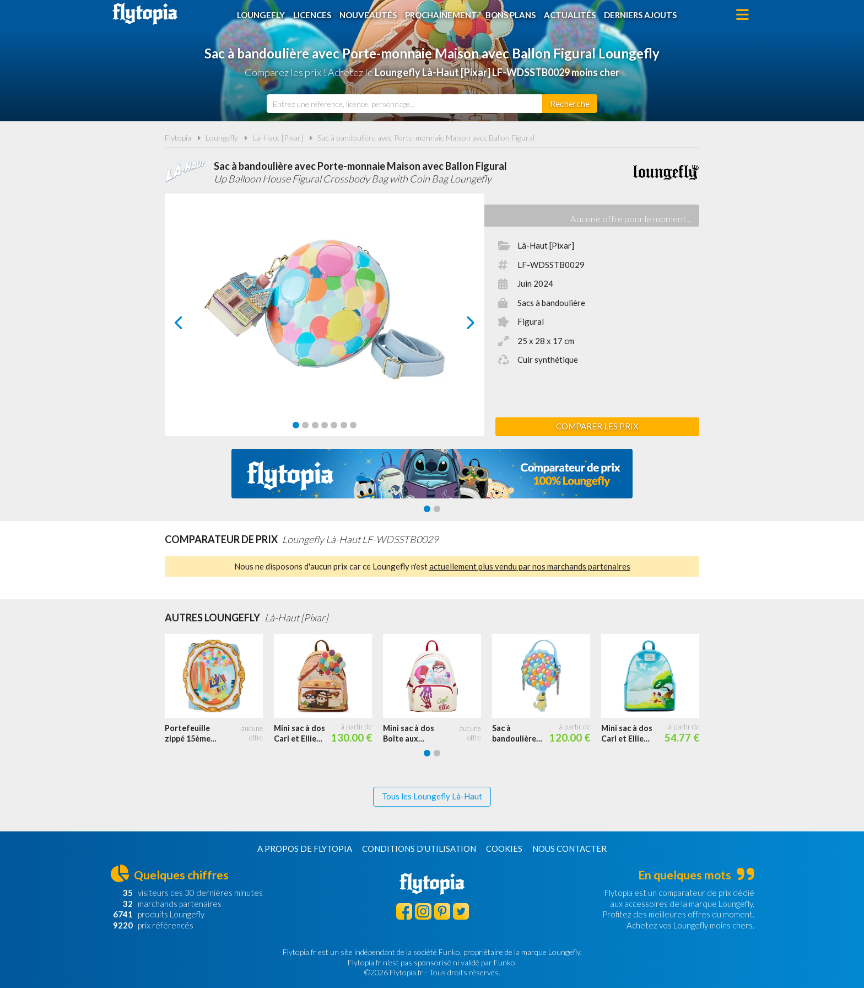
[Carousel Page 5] (334, 425)
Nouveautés (368, 15)
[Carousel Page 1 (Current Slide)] (296, 425)
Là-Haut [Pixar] (278, 137)
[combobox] (404, 103)
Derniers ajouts (640, 15)
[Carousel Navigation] (324, 322)
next (458, 325)
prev (191, 325)
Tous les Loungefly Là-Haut (432, 796)
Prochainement (441, 15)
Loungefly (261, 15)
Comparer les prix (597, 426)
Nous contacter (569, 848)
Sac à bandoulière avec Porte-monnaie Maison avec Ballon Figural (425, 137)
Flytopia (144, 14)
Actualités (570, 15)
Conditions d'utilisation (419, 848)
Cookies (504, 848)
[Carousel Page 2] (305, 425)
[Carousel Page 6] (344, 425)
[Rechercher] (569, 103)
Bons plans (510, 15)
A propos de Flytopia (304, 848)
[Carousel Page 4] (324, 425)
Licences (312, 15)
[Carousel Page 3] (315, 425)
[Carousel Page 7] (353, 425)
